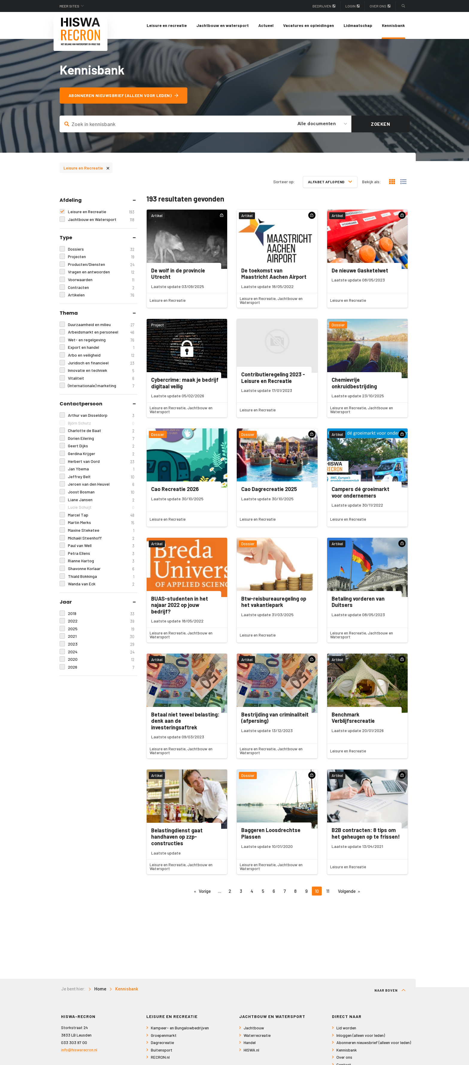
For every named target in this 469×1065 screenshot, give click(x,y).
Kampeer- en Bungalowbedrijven (180, 1027)
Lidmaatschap (358, 25)
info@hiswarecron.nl (79, 1049)
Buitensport (161, 1049)
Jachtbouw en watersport (222, 25)
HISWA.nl (251, 1049)
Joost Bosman (101, 492)
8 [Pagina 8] (295, 891)
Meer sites (69, 6)
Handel (250, 1042)
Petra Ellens (101, 553)
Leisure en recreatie (167, 25)
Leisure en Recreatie (86, 167)
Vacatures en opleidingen (308, 25)
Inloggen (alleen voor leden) (360, 1035)
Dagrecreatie (162, 1042)
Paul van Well (101, 546)
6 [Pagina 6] (274, 891)
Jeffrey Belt (101, 477)
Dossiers (101, 249)
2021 (101, 636)
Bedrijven (324, 6)
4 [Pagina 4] (252, 891)
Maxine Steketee (101, 530)
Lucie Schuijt (101, 507)
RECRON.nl (160, 1057)
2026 (101, 667)
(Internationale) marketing (101, 386)
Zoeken (380, 124)
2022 (101, 621)
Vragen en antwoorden (101, 272)
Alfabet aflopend (330, 182)
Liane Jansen (101, 500)
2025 (101, 629)
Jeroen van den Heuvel (101, 484)
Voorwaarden (101, 280)
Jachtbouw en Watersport (101, 219)
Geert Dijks (101, 446)
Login (352, 6)
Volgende (347, 891)
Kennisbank (393, 25)
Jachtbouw (254, 1027)
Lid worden (346, 1027)
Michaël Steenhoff (101, 538)
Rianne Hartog (101, 561)
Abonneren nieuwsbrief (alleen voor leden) (123, 95)
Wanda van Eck (101, 584)
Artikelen (101, 295)
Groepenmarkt (164, 1035)
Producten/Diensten (101, 264)
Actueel (266, 25)
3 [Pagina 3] (241, 891)
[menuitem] (167, 25)
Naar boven (390, 990)
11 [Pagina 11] (327, 891)
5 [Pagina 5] (263, 891)
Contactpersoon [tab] (81, 403)
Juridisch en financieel (101, 363)
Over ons (380, 6)
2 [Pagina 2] (230, 891)
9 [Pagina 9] (306, 891)
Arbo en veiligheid (101, 355)
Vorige (205, 891)
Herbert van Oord (101, 461)
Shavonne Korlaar (101, 569)
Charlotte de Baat (101, 431)
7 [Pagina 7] (285, 891)
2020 (101, 659)
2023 (101, 644)
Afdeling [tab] (71, 200)
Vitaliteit (101, 378)
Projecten (101, 257)
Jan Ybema (101, 469)
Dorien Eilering (101, 438)
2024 (101, 652)
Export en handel (101, 347)
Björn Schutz (101, 423)
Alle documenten (317, 123)
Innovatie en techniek (101, 370)
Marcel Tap (101, 515)
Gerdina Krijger (101, 454)
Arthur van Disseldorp (101, 415)
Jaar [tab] (66, 602)
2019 (101, 613)
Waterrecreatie (257, 1035)
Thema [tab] (69, 313)
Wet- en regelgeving (101, 340)
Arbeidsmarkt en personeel (101, 332)
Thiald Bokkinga (101, 576)
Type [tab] (66, 237)
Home (100, 989)
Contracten (101, 287)
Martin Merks (101, 522)
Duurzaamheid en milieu (101, 325)
